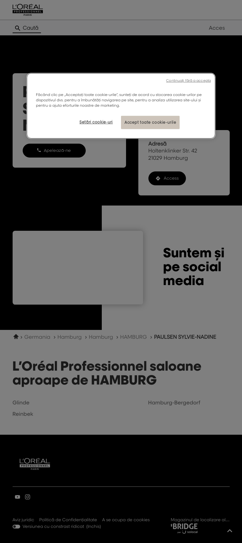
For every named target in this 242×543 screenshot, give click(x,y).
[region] (121, 106)
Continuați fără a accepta (188, 80)
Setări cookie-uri (96, 122)
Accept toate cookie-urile (150, 122)
